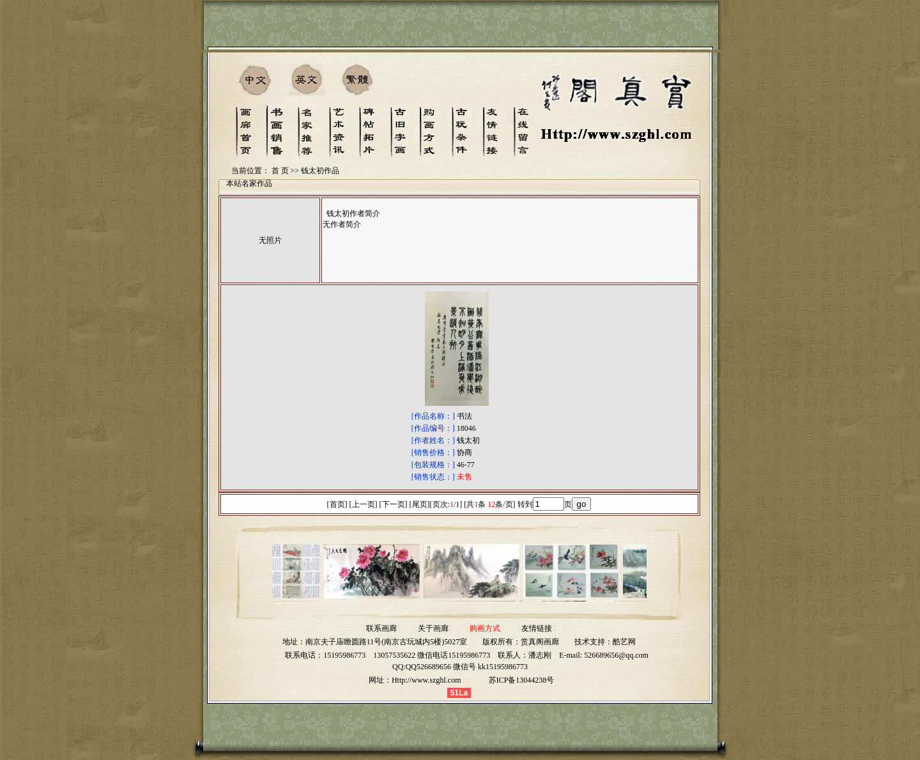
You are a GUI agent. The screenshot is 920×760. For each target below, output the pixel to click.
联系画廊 (381, 628)
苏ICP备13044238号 (522, 680)
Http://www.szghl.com (426, 680)
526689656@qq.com (616, 655)
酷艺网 (624, 641)
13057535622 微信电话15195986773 (431, 655)
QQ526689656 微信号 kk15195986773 (467, 666)
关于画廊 (433, 628)
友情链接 (536, 628)
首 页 (280, 170)
